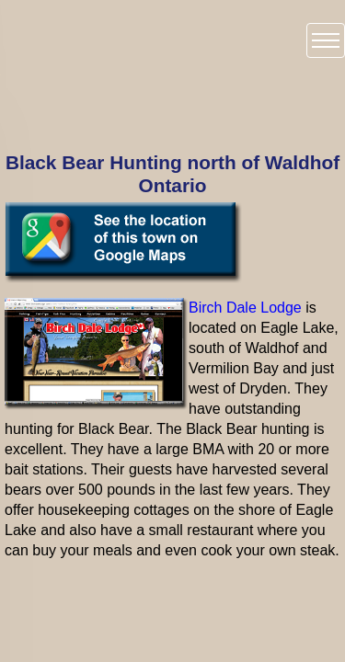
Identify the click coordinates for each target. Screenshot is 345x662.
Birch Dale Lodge (245, 307)
